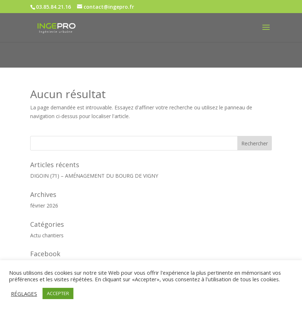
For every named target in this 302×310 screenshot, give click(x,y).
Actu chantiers (47, 235)
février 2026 (44, 205)
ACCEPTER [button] (58, 293)
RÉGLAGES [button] (24, 293)
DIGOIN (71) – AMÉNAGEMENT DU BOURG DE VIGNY (94, 175)
